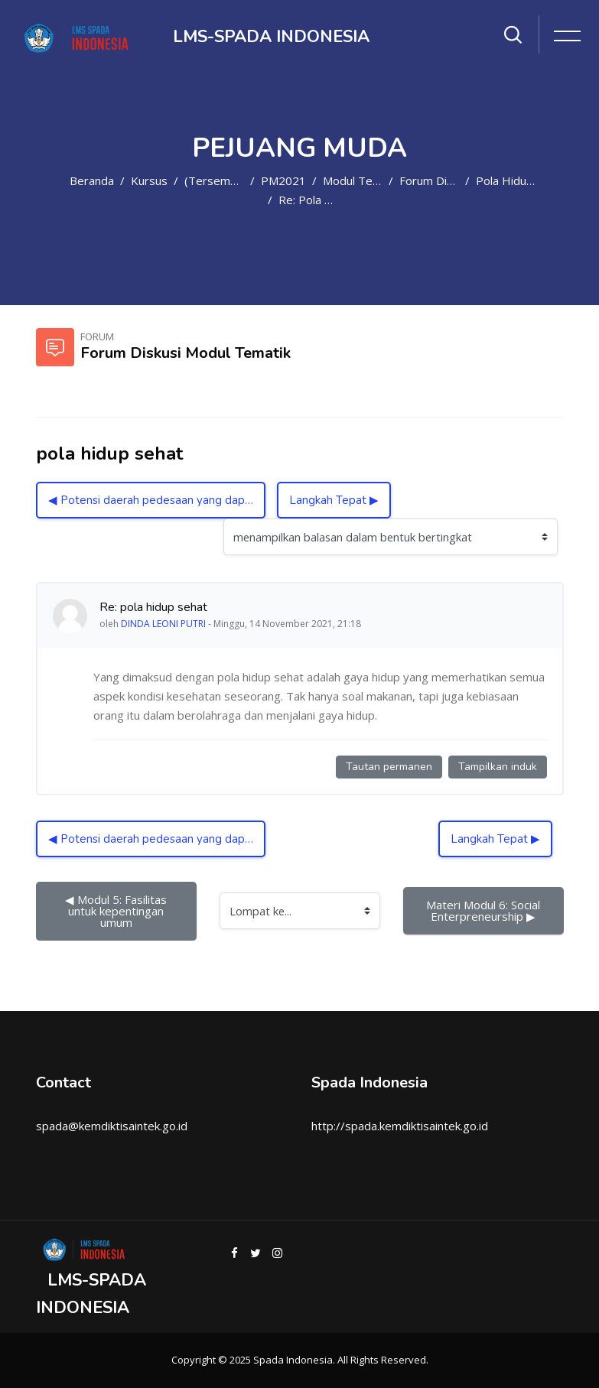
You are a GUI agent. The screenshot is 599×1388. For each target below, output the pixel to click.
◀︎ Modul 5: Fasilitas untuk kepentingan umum (117, 911)
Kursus (149, 180)
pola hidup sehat (521, 180)
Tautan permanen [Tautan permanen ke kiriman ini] (389, 766)
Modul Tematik (362, 180)
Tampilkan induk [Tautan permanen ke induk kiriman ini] (497, 766)
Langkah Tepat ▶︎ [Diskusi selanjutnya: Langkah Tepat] (334, 500)
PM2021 (283, 180)
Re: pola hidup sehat (333, 199)
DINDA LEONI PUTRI (163, 623)
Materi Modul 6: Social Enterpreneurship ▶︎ (484, 910)
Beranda (92, 180)
